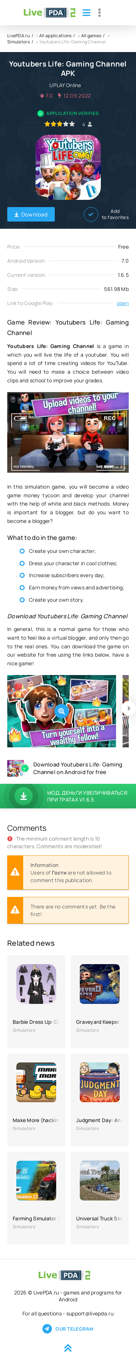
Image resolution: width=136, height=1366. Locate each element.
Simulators (18, 42)
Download (31, 214)
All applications (55, 36)
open (123, 303)
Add (106, 214)
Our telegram (67, 1328)
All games (91, 36)
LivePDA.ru (18, 36)
